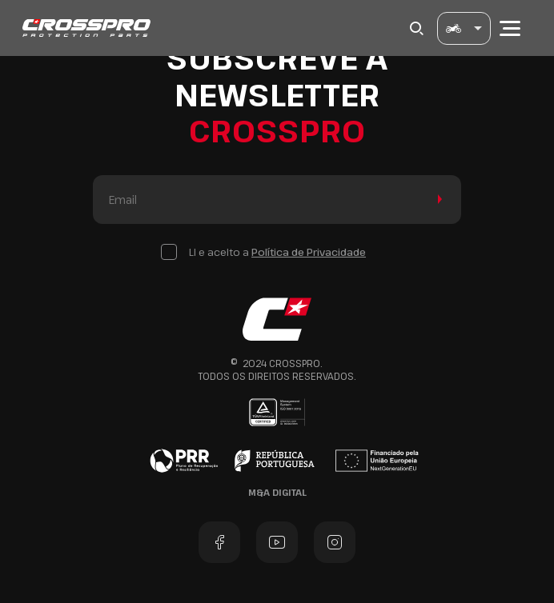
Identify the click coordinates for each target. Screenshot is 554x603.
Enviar (436, 199)
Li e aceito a (277, 252)
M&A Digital (277, 492)
